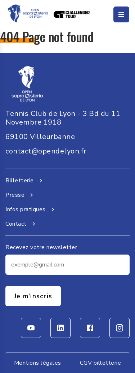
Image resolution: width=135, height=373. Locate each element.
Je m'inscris (33, 296)
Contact (21, 224)
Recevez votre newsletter (41, 247)
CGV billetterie (100, 363)
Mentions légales (37, 363)
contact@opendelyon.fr (46, 151)
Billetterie (25, 180)
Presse (20, 195)
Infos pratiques (31, 209)
